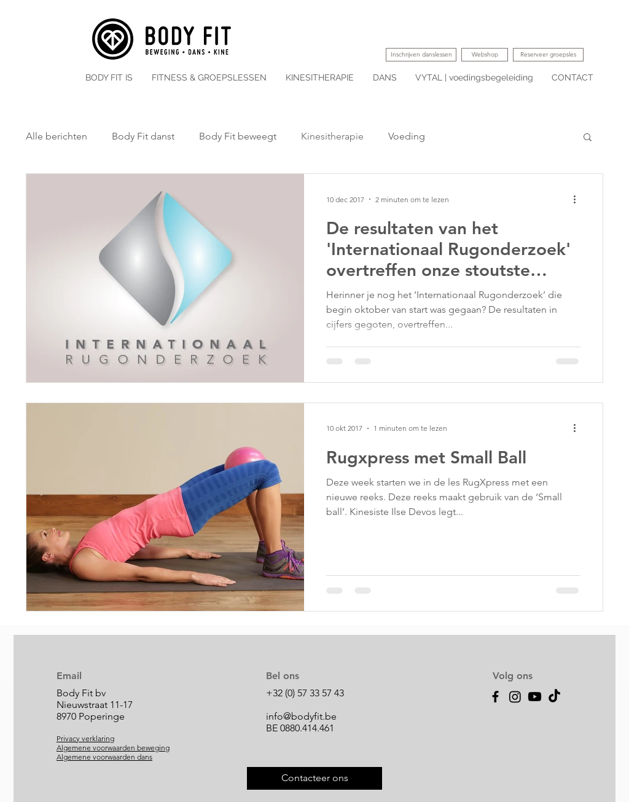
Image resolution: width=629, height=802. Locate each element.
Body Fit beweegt (237, 136)
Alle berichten (56, 136)
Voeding (406, 136)
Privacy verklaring (85, 738)
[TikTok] (554, 696)
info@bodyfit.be (301, 716)
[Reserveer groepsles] (548, 54)
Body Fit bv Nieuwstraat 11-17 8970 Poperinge (95, 704)
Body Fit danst (143, 136)
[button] (587, 138)
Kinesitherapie (332, 136)
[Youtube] (534, 696)
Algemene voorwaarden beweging (113, 747)
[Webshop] (484, 54)
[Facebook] (495, 696)
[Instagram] (515, 696)
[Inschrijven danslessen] (421, 54)
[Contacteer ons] (314, 778)
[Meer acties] (578, 199)
